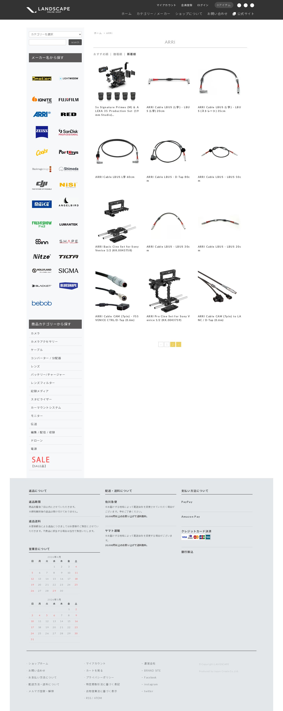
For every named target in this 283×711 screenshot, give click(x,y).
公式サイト (244, 14)
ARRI (109, 33)
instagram (151, 684)
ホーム (126, 14)
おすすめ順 (100, 54)
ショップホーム (38, 663)
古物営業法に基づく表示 (101, 691)
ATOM (98, 698)
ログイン (203, 5)
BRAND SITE (152, 670)
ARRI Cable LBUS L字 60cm (114, 176)
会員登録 (187, 5)
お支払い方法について (42, 677)
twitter (148, 691)
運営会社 (150, 663)
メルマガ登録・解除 (41, 691)
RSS (88, 698)
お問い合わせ (217, 14)
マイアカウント (166, 5)
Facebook (150, 677)
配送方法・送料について (44, 684)
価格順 (117, 54)
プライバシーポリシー (100, 677)
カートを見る (94, 670)
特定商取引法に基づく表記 (103, 684)
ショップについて (189, 14)
